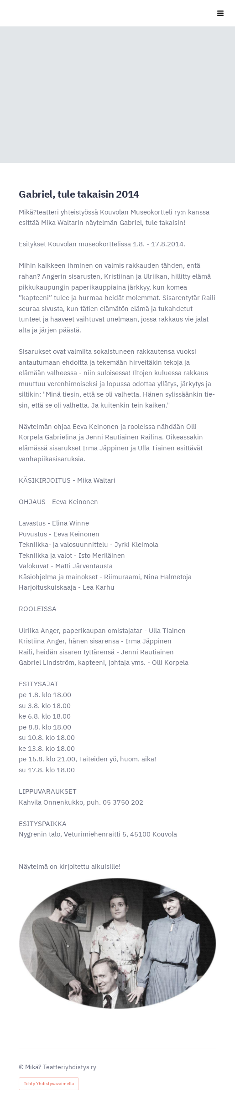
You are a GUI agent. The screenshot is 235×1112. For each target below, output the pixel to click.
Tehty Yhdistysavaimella (49, 1083)
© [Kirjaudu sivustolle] (22, 1067)
